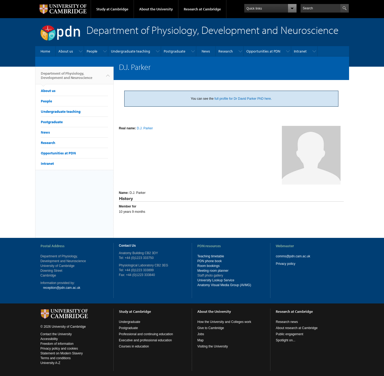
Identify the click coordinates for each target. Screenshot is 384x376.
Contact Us (127, 245)
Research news (287, 322)
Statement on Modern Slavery (62, 353)
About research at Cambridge (297, 328)
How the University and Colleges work (224, 322)
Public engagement (289, 334)
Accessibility (49, 339)
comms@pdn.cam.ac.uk (293, 256)
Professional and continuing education (146, 334)
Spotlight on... (285, 340)
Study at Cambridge (112, 9)
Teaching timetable (210, 256)
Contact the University (56, 334)
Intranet (300, 51)
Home (45, 51)
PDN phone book (209, 261)
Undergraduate (129, 322)
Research (225, 51)
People (92, 51)
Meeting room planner (213, 271)
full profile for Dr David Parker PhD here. (243, 99)
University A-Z (51, 363)
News (206, 51)
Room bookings (208, 266)
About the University (156, 9)
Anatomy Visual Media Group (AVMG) (224, 285)
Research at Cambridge (202, 9)
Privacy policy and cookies (59, 348)
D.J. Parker (145, 128)
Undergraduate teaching (130, 51)
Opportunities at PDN (263, 51)
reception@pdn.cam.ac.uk (62, 288)
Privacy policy (285, 264)
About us (65, 51)
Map (200, 340)
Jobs (200, 334)
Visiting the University (212, 346)
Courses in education (134, 346)
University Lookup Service (215, 280)
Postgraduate (174, 51)
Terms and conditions (56, 358)
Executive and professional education (145, 340)
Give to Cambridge (210, 328)
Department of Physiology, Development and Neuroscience (66, 77)
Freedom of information (57, 344)
